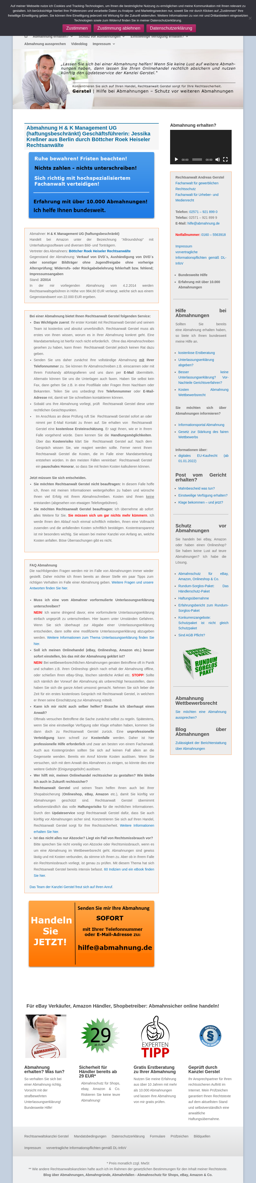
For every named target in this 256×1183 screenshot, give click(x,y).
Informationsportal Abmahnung (201, 425)
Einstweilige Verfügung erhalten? (157, 36)
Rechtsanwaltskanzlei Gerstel (46, 1136)
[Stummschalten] (217, 159)
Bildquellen (202, 1136)
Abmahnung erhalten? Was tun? (44, 1069)
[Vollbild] (225, 159)
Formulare (157, 1136)
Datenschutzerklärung (128, 1136)
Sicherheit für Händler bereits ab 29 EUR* (98, 1071)
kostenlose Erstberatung (196, 353)
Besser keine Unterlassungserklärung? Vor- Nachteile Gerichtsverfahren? (203, 377)
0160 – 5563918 (213, 235)
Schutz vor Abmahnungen (99, 36)
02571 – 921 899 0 (203, 212)
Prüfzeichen (179, 1136)
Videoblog (79, 44)
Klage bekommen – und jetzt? (200, 502)
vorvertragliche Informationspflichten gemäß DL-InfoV (200, 258)
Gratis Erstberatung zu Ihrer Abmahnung (155, 1069)
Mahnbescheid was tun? (196, 488)
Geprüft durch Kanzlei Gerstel (204, 1069)
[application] (201, 147)
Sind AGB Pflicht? (191, 635)
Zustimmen (77, 28)
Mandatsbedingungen (90, 1136)
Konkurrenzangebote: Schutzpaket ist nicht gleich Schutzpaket (203, 623)
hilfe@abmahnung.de (203, 223)
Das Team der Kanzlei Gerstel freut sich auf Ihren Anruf (71, 887)
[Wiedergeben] (176, 159)
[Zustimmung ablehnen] (250, 18)
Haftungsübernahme (193, 598)
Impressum (102, 44)
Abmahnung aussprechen (45, 44)
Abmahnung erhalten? (51, 36)
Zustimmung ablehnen (118, 28)
